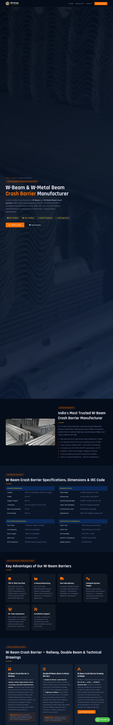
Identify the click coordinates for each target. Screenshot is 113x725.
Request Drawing (86, 712)
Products (80, 3)
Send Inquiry (35, 225)
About (89, 3)
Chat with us (102, 720)
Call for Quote (15, 225)
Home (71, 3)
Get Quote (100, 3)
